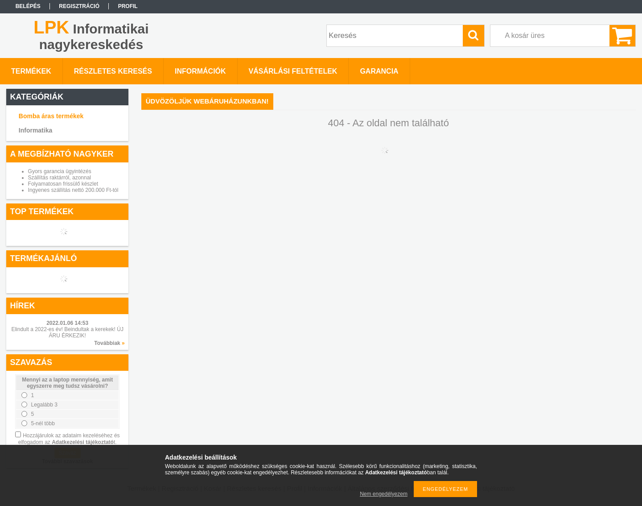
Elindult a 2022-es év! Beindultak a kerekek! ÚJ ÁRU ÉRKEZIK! (67, 332)
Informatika (35, 130)
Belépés (28, 6)
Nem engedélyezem (383, 494)
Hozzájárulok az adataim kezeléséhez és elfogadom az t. (69, 438)
